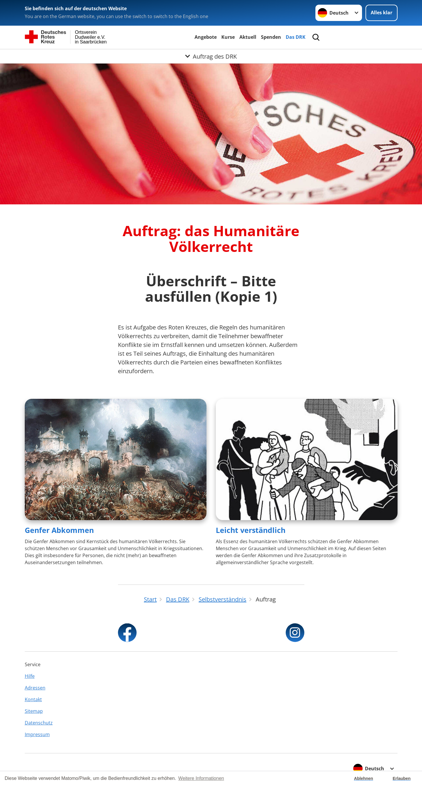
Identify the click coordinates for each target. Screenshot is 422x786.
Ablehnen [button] (363, 778)
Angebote (206, 37)
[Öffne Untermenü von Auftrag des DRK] (211, 56)
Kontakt (33, 699)
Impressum (37, 734)
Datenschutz (39, 723)
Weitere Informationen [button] (201, 778)
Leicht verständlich (250, 530)
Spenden (271, 37)
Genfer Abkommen (59, 530)
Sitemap (34, 711)
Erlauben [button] (402, 778)
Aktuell (247, 37)
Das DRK (296, 37)
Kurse (228, 37)
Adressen (35, 688)
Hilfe (30, 676)
